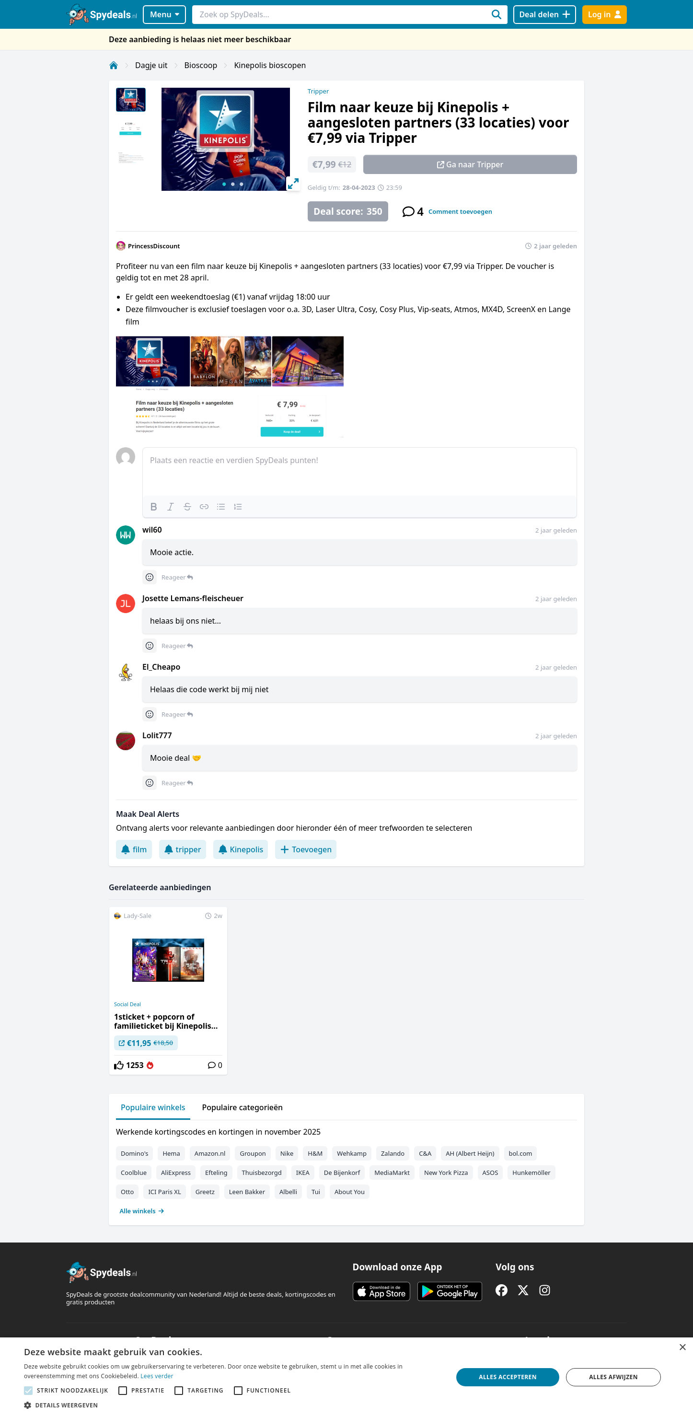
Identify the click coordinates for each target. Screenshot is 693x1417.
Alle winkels (142, 1211)
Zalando (392, 1153)
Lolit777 (157, 735)
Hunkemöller (531, 1172)
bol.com (520, 1153)
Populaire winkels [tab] (153, 1107)
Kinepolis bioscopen (270, 65)
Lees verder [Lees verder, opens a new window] (156, 1376)
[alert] (346, 1377)
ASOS (490, 1172)
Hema (171, 1153)
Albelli (288, 1191)
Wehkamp (352, 1153)
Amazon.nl (210, 1153)
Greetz (205, 1191)
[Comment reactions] (149, 577)
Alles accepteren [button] (508, 1377)
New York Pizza (446, 1172)
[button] (232, 1405)
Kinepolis (241, 849)
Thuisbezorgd (262, 1172)
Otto (127, 1191)
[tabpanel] (346, 1169)
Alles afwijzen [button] (613, 1377)
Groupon (253, 1153)
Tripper (318, 91)
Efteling (216, 1172)
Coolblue (134, 1172)
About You (350, 1191)
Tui (316, 1191)
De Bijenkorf (342, 1172)
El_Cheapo (161, 667)
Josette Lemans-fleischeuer (192, 598)
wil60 (152, 529)
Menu (164, 14)
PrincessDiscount (154, 246)
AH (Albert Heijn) (470, 1153)
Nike (287, 1153)
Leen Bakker (247, 1191)
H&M (315, 1153)
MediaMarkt (392, 1172)
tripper (182, 849)
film (134, 849)
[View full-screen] (293, 183)
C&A (425, 1153)
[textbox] (360, 472)
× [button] (682, 1347)
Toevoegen (306, 849)
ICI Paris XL (164, 1191)
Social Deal (127, 1004)
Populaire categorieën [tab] (242, 1107)
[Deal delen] (544, 14)
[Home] (113, 65)
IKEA (303, 1172)
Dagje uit (151, 65)
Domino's (134, 1153)
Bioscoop (201, 65)
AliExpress (176, 1172)
